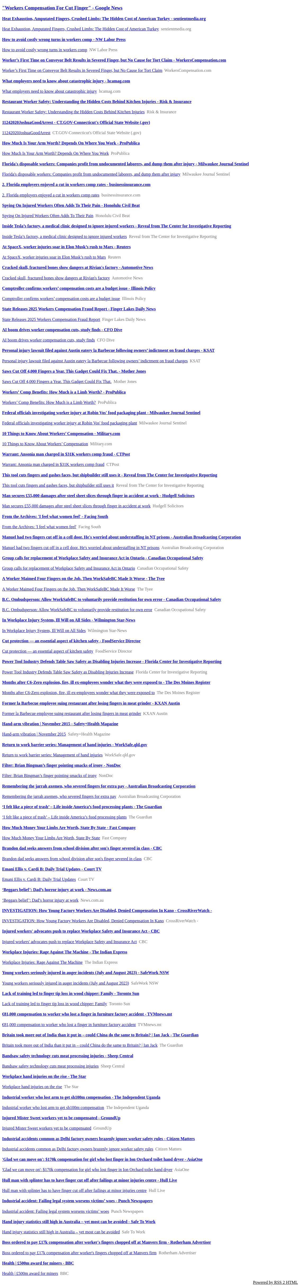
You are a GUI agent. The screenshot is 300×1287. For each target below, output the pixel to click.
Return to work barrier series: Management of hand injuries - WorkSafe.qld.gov (74, 744)
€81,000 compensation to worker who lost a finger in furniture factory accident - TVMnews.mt (87, 1014)
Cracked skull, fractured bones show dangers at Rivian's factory (56, 278)
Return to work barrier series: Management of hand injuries (52, 755)
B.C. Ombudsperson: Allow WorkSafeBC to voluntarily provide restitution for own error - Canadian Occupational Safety (111, 599)
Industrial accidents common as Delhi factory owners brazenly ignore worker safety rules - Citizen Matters (98, 1138)
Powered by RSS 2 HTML (275, 1282)
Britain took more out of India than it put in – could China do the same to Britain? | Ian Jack (80, 1045)
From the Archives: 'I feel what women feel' (39, 527)
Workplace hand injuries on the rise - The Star (44, 1076)
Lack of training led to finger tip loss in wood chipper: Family (54, 1003)
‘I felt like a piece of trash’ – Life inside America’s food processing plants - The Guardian (82, 806)
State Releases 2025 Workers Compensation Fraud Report (51, 319)
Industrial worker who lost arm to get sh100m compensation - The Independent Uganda (81, 1097)
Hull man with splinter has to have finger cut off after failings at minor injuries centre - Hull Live (89, 1180)
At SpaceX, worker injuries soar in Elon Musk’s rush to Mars (54, 257)
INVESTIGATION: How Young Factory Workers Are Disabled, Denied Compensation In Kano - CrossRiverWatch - (107, 910)
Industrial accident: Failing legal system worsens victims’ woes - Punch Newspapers (77, 1201)
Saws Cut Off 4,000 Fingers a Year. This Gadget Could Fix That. (57, 381)
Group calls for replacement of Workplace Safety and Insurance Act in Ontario (68, 568)
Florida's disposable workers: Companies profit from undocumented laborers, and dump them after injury (91, 174)
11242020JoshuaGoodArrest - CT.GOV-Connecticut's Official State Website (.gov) (76, 122)
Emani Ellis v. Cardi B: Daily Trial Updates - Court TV (51, 869)
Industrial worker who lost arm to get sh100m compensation (53, 1107)
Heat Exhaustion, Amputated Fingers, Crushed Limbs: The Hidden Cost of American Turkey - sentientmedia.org (104, 18)
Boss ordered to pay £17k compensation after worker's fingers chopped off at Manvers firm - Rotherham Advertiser (106, 1242)
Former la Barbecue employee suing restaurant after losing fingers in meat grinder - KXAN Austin (91, 703)
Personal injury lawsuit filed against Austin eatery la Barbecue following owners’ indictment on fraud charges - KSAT (108, 350)
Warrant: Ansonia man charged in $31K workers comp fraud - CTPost (66, 454)
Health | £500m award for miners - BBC (38, 1263)
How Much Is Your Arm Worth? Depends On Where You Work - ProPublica (71, 143)
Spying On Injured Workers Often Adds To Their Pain (47, 215)
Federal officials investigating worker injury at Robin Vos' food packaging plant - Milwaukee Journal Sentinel (101, 412)
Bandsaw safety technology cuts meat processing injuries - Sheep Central (67, 1056)
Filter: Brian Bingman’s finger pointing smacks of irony (49, 775)
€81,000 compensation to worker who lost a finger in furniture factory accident (69, 1024)
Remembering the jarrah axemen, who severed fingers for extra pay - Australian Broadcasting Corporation (98, 786)
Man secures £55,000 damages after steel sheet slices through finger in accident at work (76, 506)
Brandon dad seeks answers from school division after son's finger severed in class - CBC (82, 848)
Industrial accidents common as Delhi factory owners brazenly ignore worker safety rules (77, 1149)
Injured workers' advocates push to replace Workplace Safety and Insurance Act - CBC (81, 931)
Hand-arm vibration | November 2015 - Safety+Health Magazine (60, 724)
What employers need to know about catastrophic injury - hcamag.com (66, 81)
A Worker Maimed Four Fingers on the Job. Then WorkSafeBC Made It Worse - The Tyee (83, 578)
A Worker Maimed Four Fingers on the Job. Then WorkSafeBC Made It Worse (68, 589)
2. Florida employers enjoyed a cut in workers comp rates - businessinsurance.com (76, 184)
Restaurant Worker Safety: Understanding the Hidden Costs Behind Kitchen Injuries (73, 112)
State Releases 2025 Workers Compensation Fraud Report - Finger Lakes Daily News (79, 309)
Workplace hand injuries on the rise (32, 1086)
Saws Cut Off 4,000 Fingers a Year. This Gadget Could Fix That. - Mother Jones (74, 371)
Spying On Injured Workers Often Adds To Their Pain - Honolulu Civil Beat (71, 205)
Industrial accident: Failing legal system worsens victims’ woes (55, 1211)
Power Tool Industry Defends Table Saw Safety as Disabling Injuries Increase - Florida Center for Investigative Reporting (111, 661)
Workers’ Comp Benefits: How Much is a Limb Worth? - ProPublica (64, 392)
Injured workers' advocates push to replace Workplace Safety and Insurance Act (69, 941)
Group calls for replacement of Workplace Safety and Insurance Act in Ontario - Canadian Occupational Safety (102, 558)
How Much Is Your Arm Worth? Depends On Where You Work (55, 153)
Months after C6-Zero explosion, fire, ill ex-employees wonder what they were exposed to (78, 692)
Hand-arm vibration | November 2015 (34, 734)
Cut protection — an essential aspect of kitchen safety (47, 651)
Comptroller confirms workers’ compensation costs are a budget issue (61, 298)
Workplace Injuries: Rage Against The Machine (42, 962)
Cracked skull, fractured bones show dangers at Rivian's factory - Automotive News (77, 267)
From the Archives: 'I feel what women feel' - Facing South (55, 516)
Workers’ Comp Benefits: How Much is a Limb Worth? (49, 402)
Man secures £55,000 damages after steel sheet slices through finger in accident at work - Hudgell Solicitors (98, 495)
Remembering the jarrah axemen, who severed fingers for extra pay (59, 796)
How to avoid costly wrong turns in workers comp (44, 50)
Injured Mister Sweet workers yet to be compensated (46, 1128)
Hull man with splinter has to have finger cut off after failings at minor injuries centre (74, 1190)
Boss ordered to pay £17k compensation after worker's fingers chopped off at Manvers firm (79, 1253)
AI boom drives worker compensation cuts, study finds (48, 340)
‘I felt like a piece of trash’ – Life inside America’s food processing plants (64, 817)
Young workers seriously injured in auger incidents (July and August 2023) (65, 983)
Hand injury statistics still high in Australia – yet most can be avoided (61, 1232)
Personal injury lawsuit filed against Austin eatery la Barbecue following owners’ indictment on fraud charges (95, 361)
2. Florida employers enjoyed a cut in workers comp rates (50, 195)
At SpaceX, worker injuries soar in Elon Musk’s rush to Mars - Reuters (66, 247)
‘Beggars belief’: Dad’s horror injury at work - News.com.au (56, 889)
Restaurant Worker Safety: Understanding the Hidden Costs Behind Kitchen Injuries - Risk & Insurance (96, 101)
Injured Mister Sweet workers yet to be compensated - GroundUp (61, 1118)
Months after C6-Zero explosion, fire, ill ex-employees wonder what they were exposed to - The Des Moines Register (106, 682)
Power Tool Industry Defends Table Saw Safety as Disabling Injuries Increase (68, 672)
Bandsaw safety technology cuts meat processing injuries (50, 1066)
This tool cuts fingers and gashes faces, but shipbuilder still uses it (58, 485)
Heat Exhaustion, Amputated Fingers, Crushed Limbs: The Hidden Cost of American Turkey (80, 29)
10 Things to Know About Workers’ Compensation (45, 444)
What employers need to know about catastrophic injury (49, 91)
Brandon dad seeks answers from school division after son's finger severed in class (72, 859)
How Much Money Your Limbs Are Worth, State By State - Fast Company (69, 827)
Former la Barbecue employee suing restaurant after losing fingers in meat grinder (71, 713)
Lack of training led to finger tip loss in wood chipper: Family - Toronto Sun (70, 993)
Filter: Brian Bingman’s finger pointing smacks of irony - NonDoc (61, 765)
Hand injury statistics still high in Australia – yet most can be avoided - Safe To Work (78, 1221)
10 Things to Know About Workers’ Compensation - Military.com (61, 433)
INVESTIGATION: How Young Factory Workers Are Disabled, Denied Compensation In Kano (83, 921)
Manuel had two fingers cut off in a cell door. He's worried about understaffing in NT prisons (80, 547)
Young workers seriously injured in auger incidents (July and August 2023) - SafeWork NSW (85, 972)
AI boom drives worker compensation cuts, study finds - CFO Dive (62, 329)
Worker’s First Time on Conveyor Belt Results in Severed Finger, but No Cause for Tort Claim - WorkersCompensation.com (114, 60)
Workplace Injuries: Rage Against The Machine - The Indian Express (64, 952)
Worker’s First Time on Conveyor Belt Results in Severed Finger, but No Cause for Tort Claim (82, 70)
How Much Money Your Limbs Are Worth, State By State (51, 838)
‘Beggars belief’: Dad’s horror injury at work (40, 900)
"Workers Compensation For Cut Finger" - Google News (62, 8)
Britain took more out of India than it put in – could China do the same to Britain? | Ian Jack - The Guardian (100, 1035)
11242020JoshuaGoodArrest (26, 132)
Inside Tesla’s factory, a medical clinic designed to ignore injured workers (64, 236)
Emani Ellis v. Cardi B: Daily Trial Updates (39, 879)
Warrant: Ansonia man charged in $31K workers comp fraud (53, 464)
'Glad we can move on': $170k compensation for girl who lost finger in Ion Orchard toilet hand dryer (87, 1169)
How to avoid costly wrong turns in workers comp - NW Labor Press (64, 39)
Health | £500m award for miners (30, 1273)
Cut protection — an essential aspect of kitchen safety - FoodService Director (71, 641)
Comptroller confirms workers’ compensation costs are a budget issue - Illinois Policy (79, 288)
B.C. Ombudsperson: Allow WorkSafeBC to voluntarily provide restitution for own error (77, 609)
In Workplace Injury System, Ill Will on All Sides (44, 630)
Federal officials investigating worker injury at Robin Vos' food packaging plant (69, 423)
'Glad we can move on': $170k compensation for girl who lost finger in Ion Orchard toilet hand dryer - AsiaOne (102, 1159)
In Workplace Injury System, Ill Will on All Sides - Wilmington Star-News (68, 620)
